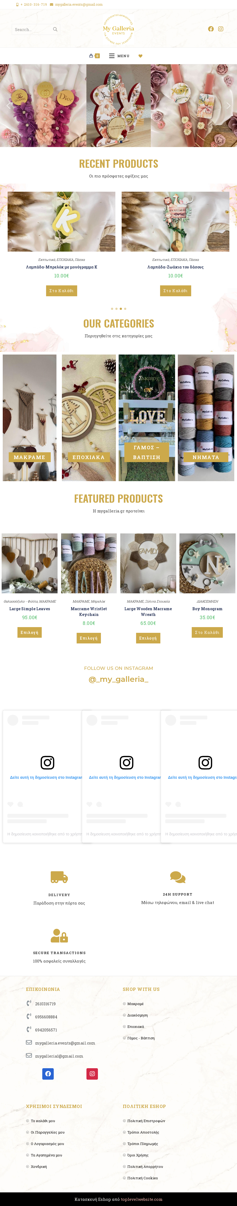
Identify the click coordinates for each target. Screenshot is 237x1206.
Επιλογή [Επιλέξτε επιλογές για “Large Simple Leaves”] (29, 632)
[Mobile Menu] (121, 56)
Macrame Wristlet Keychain (89, 611)
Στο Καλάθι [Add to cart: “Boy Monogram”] (207, 632)
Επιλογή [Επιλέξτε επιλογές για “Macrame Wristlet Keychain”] (89, 638)
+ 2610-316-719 (33, 4)
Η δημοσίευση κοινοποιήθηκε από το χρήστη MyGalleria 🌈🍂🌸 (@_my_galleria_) (77, 834)
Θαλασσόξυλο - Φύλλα (21, 601)
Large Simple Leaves (29, 608)
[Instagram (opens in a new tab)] (220, 29)
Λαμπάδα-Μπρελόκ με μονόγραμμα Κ (61, 267)
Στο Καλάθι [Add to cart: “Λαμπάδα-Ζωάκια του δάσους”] (175, 290)
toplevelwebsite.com (142, 1199)
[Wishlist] (143, 56)
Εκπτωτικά (46, 259)
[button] (8, 105)
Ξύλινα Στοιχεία (157, 601)
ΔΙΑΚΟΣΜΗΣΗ (207, 601)
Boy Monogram (207, 608)
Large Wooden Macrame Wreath (148, 611)
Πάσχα (80, 259)
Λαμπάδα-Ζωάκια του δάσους (175, 267)
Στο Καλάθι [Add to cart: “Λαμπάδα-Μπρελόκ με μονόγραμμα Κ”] (61, 290)
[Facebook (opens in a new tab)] (211, 29)
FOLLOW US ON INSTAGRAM (118, 668)
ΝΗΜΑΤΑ (206, 457)
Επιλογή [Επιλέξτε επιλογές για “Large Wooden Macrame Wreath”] (148, 638)
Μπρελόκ (98, 601)
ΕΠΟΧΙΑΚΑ (64, 259)
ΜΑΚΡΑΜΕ (30, 457)
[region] (118, 105)
